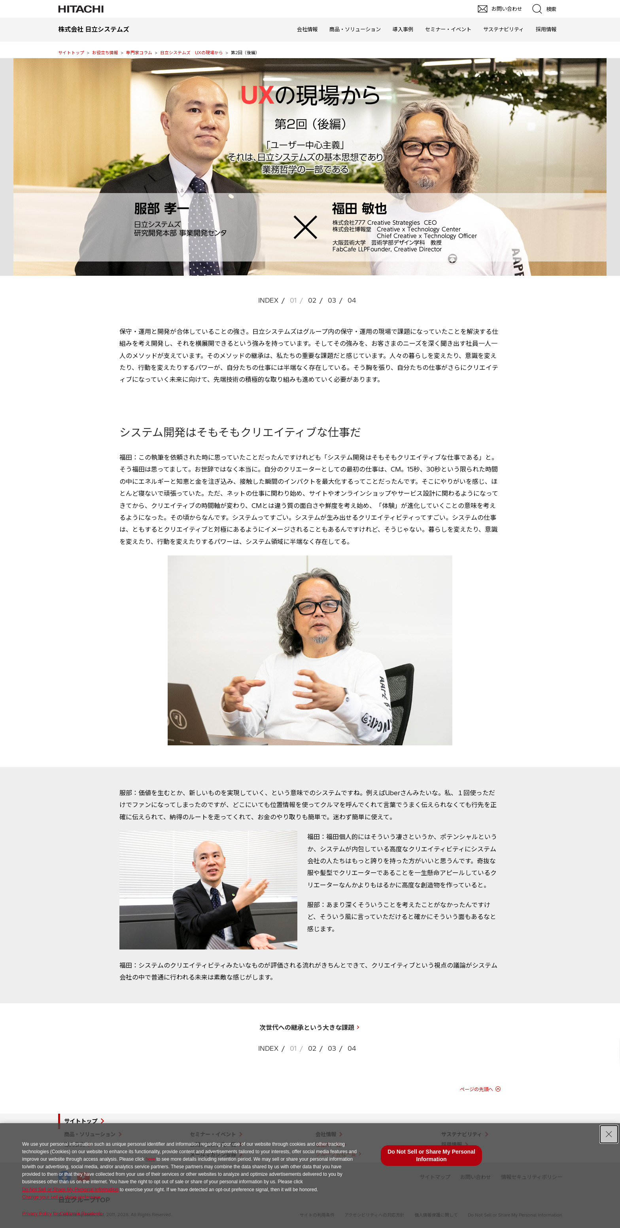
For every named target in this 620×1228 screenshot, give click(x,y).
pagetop (610, 1049)
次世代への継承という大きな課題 (306, 1027)
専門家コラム (139, 52)
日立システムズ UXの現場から (191, 52)
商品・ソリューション (355, 29)
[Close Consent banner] (609, 1134)
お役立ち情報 (105, 52)
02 (312, 300)
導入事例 (403, 29)
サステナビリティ (503, 29)
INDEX (268, 300)
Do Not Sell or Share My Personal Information (70, 1189)
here (150, 1159)
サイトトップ (71, 52)
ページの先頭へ (476, 1089)
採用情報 (546, 29)
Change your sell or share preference (61, 1197)
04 (352, 300)
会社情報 (307, 29)
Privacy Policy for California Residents (62, 1214)
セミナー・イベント (448, 29)
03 (332, 300)
